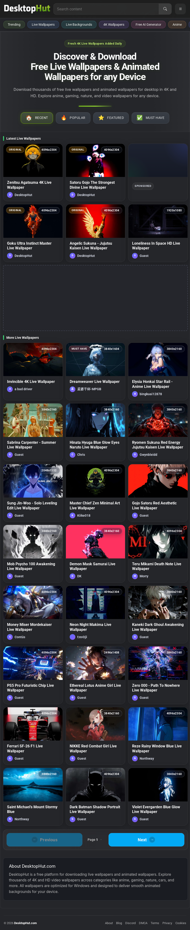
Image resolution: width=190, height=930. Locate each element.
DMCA (143, 923)
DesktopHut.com (25, 923)
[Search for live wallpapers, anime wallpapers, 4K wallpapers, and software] (106, 9)
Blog (119, 923)
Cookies (180, 923)
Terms (155, 923)
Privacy (167, 923)
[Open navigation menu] (180, 9)
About (109, 923)
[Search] (165, 9)
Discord (130, 923)
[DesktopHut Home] (27, 8)
